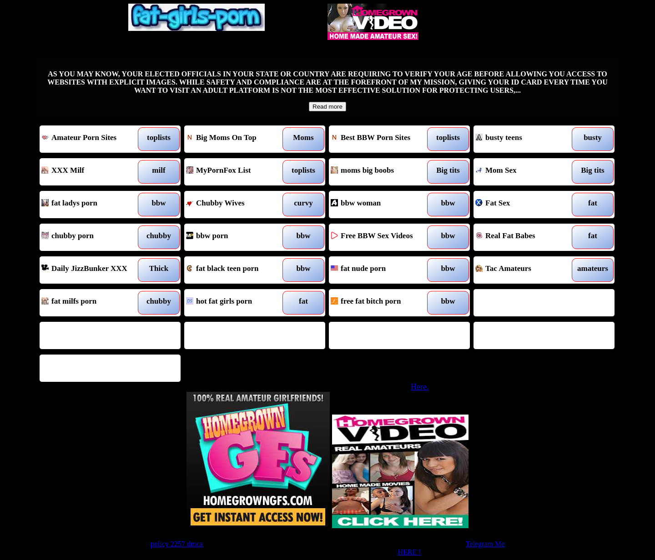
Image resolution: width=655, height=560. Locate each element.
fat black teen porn (236, 270)
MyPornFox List (236, 172)
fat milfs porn (92, 303)
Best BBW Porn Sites (381, 139)
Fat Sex (526, 204)
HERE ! (409, 552)
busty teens (526, 139)
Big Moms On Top (236, 139)
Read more (327, 106)
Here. (419, 386)
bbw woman (381, 204)
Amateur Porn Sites (92, 139)
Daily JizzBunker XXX (92, 270)
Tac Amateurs (526, 270)
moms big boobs (381, 172)
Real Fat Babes (526, 237)
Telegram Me (485, 544)
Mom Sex (526, 172)
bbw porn (236, 237)
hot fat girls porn (236, 303)
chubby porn (92, 237)
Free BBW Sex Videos (381, 237)
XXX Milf (92, 172)
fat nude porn (381, 270)
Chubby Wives (236, 204)
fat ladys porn (92, 204)
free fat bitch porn (381, 303)
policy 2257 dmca (177, 544)
